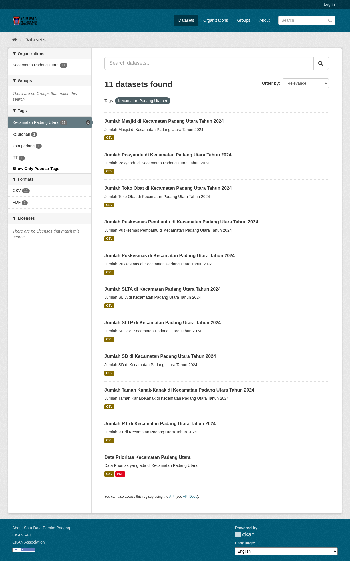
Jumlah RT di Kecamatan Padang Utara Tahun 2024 (160, 423)
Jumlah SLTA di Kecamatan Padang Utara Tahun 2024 (162, 289)
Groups (243, 20)
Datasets (186, 20)
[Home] (14, 40)
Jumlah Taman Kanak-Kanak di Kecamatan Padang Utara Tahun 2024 (179, 390)
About (264, 20)
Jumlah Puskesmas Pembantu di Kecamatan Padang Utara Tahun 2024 (181, 221)
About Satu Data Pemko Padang (41, 528)
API (171, 497)
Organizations (215, 20)
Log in (329, 4)
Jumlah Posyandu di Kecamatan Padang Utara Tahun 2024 (167, 154)
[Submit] (330, 19)
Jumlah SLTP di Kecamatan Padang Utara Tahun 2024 (162, 322)
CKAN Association (28, 542)
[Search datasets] (306, 20)
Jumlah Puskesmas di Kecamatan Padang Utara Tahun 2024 (169, 255)
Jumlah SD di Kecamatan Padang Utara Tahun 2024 (160, 356)
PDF (120, 473)
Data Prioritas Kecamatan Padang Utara (147, 457)
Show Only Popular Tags (36, 168)
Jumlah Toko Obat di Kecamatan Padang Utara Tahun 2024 (168, 188)
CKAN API (21, 535)
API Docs (190, 497)
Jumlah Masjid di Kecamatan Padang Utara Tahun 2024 (164, 121)
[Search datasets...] (209, 63)
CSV (109, 138)
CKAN (244, 534)
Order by (270, 83)
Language (244, 543)
